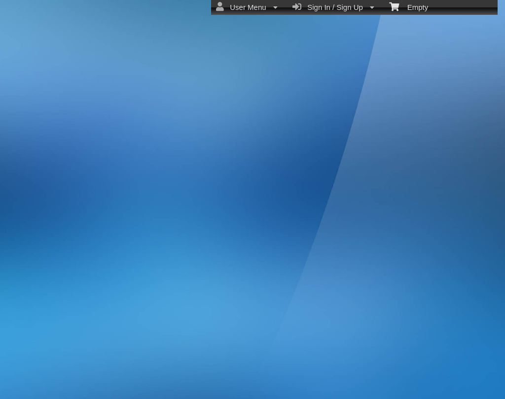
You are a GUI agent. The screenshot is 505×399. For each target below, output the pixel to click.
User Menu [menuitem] (247, 6)
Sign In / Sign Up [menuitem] (333, 6)
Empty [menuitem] (408, 6)
